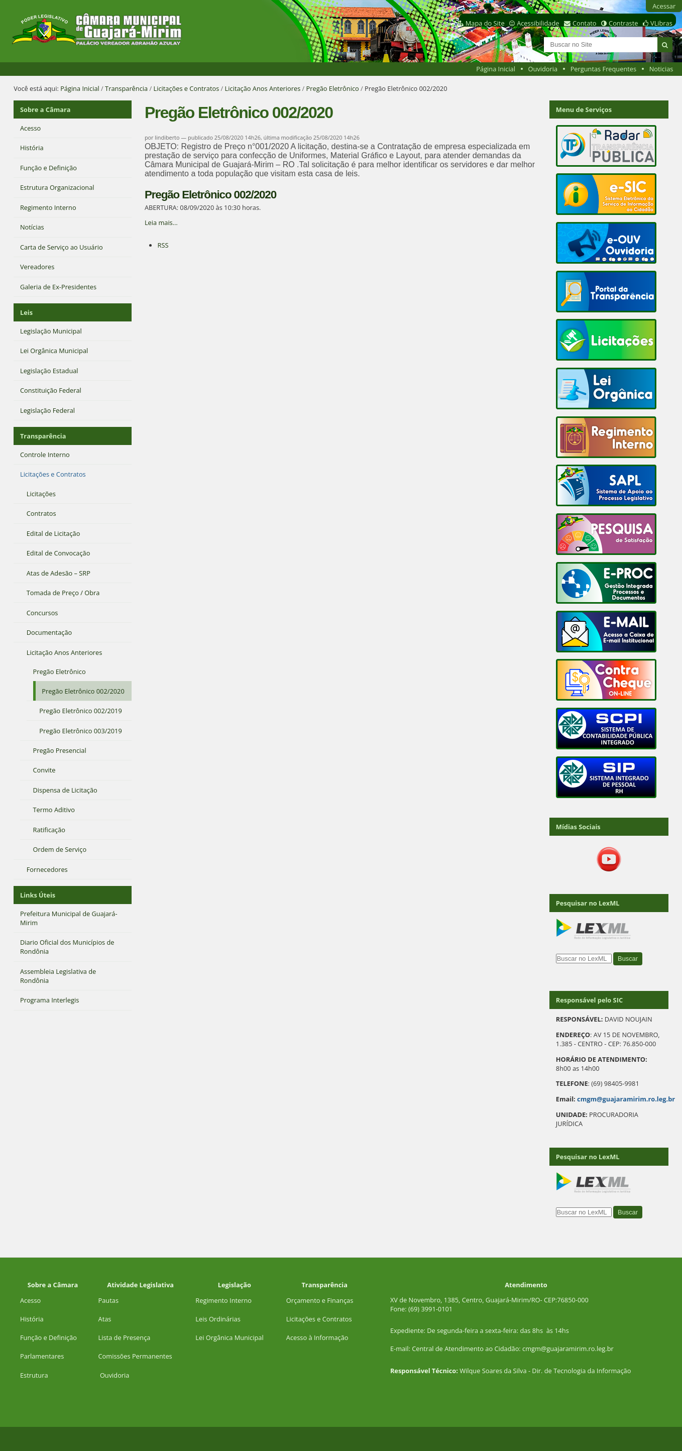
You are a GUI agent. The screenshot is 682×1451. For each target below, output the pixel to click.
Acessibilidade (538, 23)
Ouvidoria (543, 68)
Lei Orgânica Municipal (229, 1337)
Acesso (30, 1300)
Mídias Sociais (578, 826)
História (32, 1318)
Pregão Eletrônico (332, 88)
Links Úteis (37, 895)
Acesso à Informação (317, 1337)
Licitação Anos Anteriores (263, 88)
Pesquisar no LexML (588, 903)
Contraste (623, 23)
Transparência (126, 88)
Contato (585, 23)
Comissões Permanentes (135, 1356)
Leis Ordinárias (217, 1318)
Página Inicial (495, 68)
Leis (26, 312)
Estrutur (32, 1375)
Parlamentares (42, 1356)
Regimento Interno (223, 1300)
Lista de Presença (124, 1337)
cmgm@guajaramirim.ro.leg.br (626, 1098)
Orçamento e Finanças (319, 1300)
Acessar (663, 6)
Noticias (661, 68)
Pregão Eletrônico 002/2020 (210, 194)
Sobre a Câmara (45, 109)
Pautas (108, 1300)
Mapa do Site (485, 23)
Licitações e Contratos (186, 88)
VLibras (661, 23)
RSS (162, 245)
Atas (104, 1318)
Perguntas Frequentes (603, 68)
